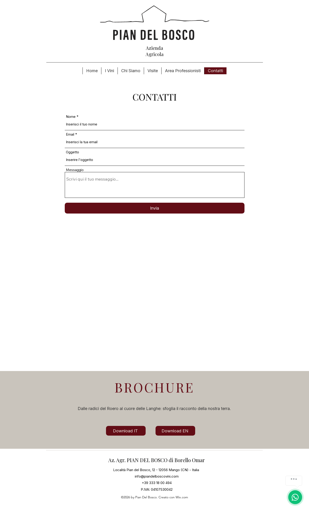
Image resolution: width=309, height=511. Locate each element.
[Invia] (154, 208)
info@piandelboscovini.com (157, 476)
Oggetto (72, 152)
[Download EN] (175, 431)
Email (70, 134)
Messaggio (75, 170)
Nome (71, 116)
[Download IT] (126, 431)
